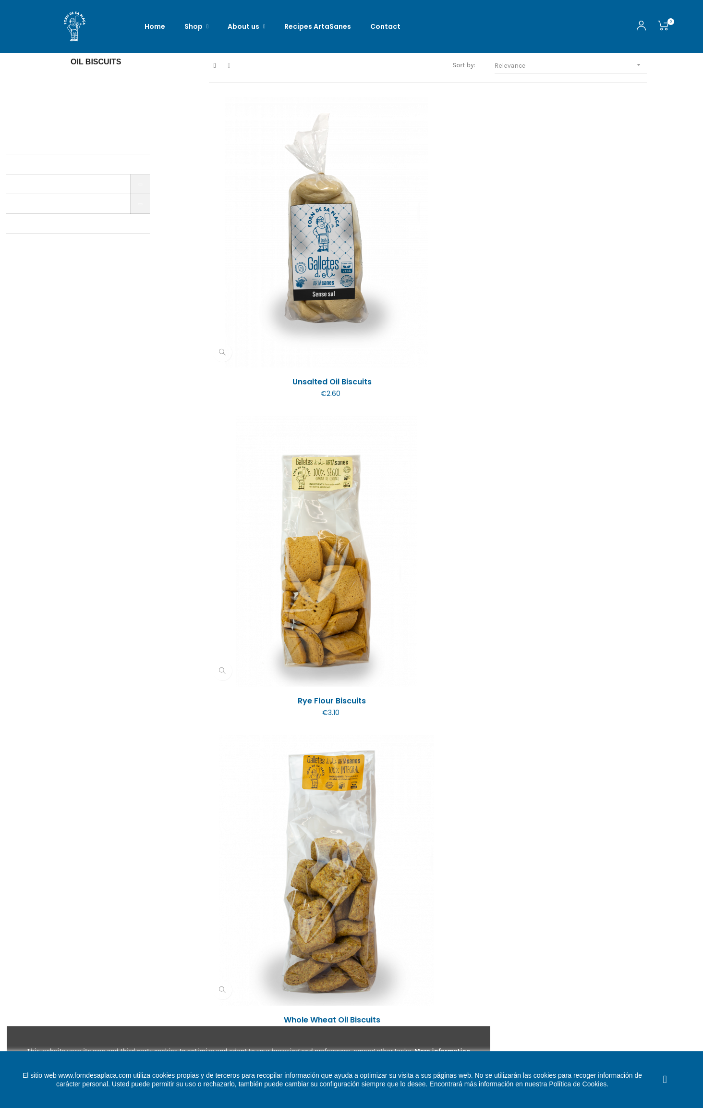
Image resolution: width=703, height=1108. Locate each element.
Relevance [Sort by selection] (571, 91)
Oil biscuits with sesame (427, 486)
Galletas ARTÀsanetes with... (428, 883)
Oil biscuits (96, 88)
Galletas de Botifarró (428, 685)
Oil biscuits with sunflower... (580, 486)
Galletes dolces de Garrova (580, 883)
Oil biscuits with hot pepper (275, 486)
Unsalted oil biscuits (275, 288)
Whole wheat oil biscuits (580, 288)
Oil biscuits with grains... (580, 685)
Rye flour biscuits (428, 288)
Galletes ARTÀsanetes (275, 883)
